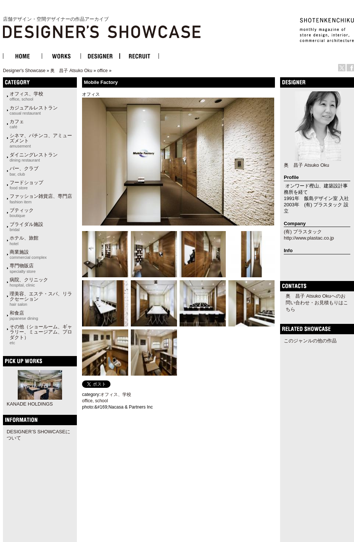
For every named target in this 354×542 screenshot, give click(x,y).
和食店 (24, 315)
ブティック (22, 212)
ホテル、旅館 (24, 240)
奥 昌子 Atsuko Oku (71, 70)
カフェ (17, 124)
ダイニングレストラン (34, 157)
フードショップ (26, 185)
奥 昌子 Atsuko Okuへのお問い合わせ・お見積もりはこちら (317, 302)
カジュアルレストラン (34, 110)
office (102, 70)
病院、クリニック (29, 282)
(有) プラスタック (303, 231)
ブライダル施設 (26, 226)
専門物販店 (22, 268)
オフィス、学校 (26, 96)
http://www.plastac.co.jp (309, 238)
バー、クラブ (24, 171)
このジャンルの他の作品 (310, 340)
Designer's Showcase (24, 70)
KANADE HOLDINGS (30, 404)
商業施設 (28, 254)
